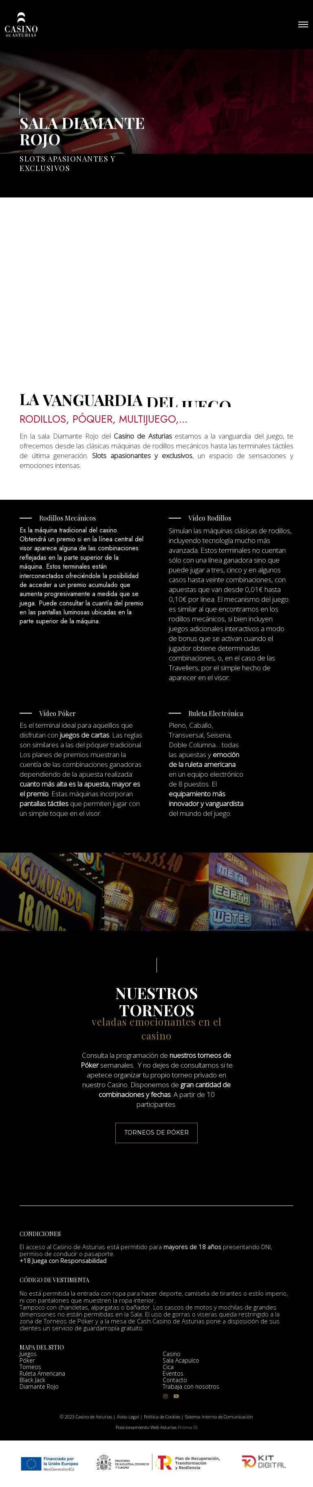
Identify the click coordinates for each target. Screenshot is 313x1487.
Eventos (173, 1380)
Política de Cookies (162, 1417)
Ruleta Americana (42, 1380)
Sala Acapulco (181, 1367)
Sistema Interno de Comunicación (218, 1417)
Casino (172, 1360)
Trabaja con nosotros (191, 1393)
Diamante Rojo (39, 1393)
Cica (168, 1373)
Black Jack (32, 1386)
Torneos (30, 1373)
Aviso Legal (128, 1417)
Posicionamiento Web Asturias (146, 1427)
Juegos (28, 1360)
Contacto (175, 1386)
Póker (27, 1367)
